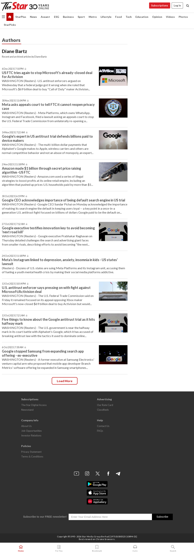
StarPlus (20, 16)
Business (68, 16)
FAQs (100, 430)
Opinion (157, 16)
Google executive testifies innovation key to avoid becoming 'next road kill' (48, 230)
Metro (93, 16)
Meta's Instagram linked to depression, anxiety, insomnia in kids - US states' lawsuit (60, 262)
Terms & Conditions (32, 456)
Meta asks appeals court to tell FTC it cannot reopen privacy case (48, 106)
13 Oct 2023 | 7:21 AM (13, 315)
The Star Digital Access (34, 405)
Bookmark (97, 548)
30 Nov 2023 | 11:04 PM (14, 100)
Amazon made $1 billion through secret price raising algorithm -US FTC (41, 170)
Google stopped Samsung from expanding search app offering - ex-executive (43, 353)
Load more (64, 381)
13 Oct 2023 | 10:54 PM (14, 283)
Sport (81, 16)
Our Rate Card (105, 405)
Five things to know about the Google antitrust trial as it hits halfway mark (48, 321)
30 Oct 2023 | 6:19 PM (13, 196)
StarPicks (10, 24)
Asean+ (45, 16)
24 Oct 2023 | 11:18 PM (14, 255)
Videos (170, 16)
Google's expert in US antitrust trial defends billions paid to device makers (47, 138)
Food (118, 16)
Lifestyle (106, 16)
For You (59, 548)
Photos (183, 16)
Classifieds (103, 409)
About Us (26, 426)
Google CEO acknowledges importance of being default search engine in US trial (63, 200)
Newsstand (27, 409)
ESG (56, 16)
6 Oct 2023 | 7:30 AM (12, 347)
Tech (129, 16)
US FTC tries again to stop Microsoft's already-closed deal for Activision (47, 75)
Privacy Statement (31, 451)
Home (21, 548)
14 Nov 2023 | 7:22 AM (13, 132)
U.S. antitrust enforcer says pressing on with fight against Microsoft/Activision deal (46, 290)
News (33, 16)
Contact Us (103, 426)
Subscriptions (159, 5)
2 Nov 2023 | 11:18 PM (13, 164)
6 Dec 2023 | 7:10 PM (12, 68)
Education (141, 16)
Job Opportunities (31, 430)
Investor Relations (31, 435)
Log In (177, 5)
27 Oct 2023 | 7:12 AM (13, 224)
